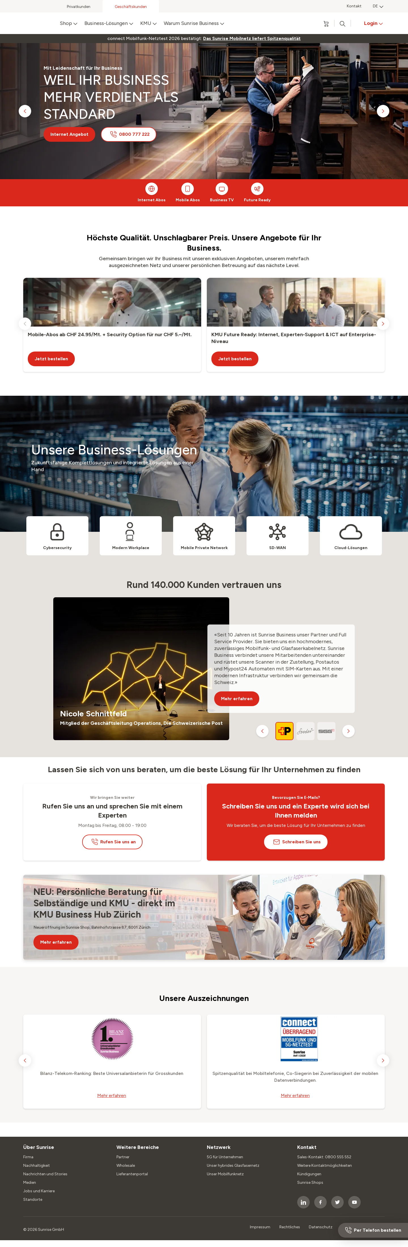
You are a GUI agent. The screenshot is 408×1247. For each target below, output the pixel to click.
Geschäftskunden (131, 6)
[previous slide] (25, 111)
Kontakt (354, 6)
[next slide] (383, 111)
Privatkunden (78, 6)
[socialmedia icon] (303, 1202)
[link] (252, 38)
